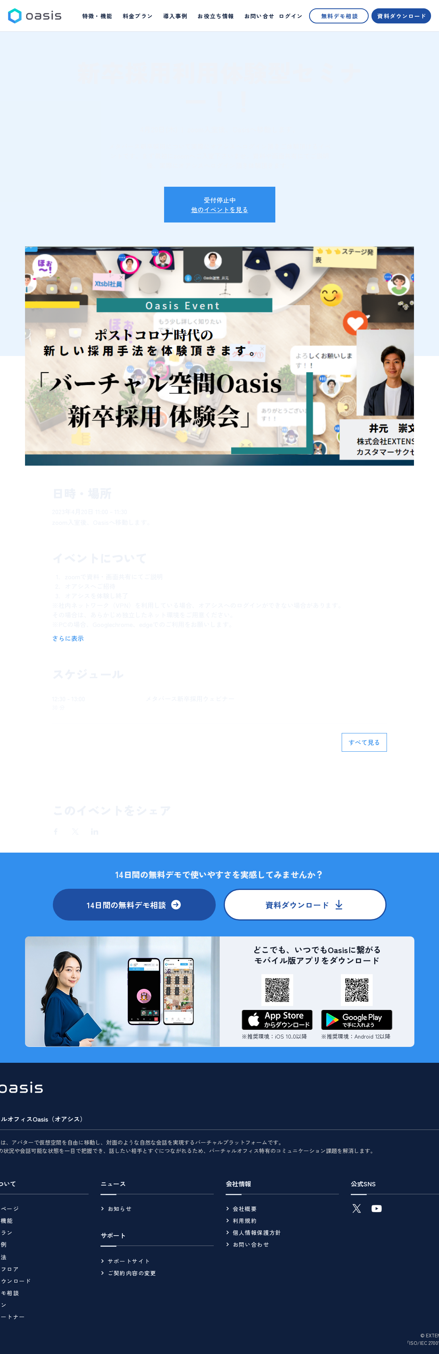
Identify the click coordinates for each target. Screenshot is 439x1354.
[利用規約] (282, 1220)
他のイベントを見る (219, 209)
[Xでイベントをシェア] (75, 831)
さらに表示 (68, 638)
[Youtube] (377, 1209)
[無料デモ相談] (339, 15)
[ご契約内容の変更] (157, 1273)
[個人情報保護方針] (282, 1232)
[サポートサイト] (157, 1261)
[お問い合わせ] (282, 1244)
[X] (357, 1209)
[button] (216, 16)
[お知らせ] (157, 1209)
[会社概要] (282, 1209)
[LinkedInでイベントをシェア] (95, 831)
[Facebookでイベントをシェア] (56, 831)
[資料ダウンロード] (401, 15)
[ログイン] (290, 16)
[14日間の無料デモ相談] (134, 905)
